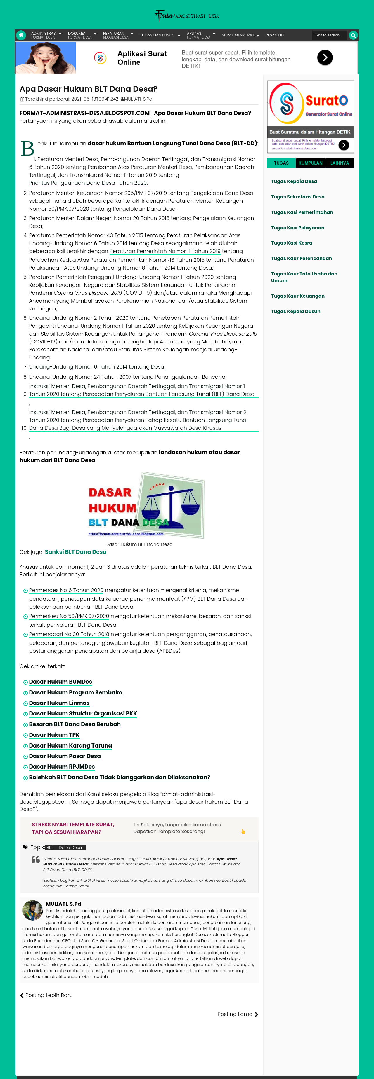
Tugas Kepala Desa (294, 181)
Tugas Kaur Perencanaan (301, 258)
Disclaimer (345, 1070)
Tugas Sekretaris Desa (298, 196)
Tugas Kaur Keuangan (298, 296)
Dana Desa (70, 847)
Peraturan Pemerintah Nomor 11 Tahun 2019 (165, 251)
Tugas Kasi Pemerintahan (302, 212)
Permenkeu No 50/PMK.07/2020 (69, 616)
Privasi (325, 1070)
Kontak (309, 1070)
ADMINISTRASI (44, 35)
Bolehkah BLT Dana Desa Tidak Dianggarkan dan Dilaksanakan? (119, 777)
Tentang (247, 1070)
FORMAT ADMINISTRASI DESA (45, 1070)
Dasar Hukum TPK (54, 735)
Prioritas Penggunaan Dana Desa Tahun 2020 (88, 182)
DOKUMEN (80, 35)
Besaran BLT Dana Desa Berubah (75, 724)
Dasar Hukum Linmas (59, 703)
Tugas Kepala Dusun (296, 311)
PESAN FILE (275, 35)
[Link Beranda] (21, 35)
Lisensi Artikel (136, 1070)
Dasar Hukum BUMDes (60, 682)
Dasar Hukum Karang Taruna (70, 746)
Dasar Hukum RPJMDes (62, 767)
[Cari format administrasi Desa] (329, 35)
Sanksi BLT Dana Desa (75, 552)
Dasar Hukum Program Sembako (75, 692)
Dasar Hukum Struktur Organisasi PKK (83, 713)
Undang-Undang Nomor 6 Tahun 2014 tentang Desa (96, 366)
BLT (49, 847)
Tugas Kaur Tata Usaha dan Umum (304, 277)
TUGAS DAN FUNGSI (158, 35)
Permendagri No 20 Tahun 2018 (69, 634)
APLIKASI (199, 35)
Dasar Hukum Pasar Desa (65, 756)
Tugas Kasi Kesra (291, 243)
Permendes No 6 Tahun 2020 (66, 590)
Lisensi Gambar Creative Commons (195, 1070)
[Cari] (353, 35)
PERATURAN (116, 35)
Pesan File (289, 1070)
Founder (267, 1070)
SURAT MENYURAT (238, 35)
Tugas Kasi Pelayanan (297, 227)
